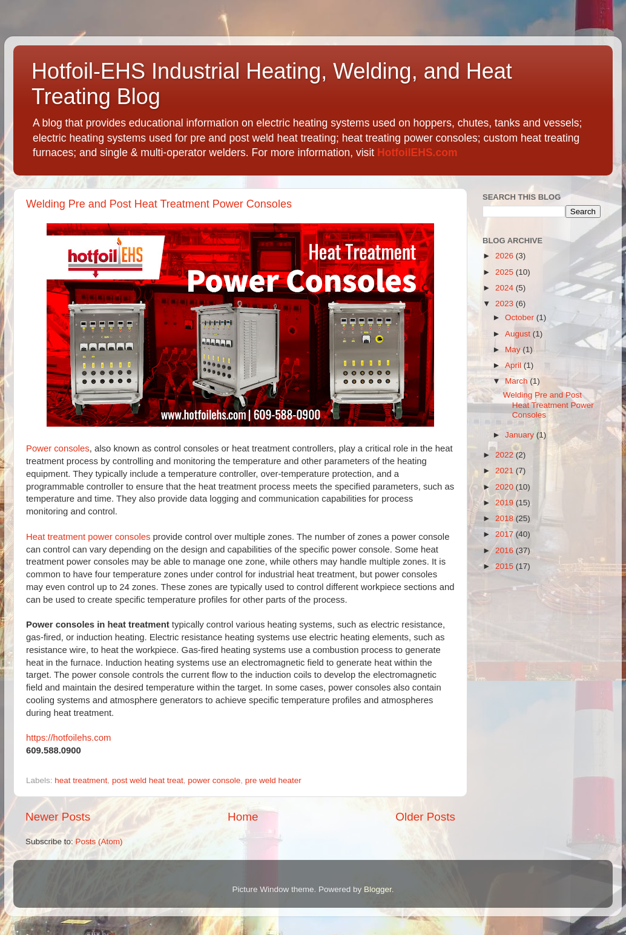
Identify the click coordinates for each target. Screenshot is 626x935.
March (517, 380)
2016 (505, 550)
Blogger (378, 889)
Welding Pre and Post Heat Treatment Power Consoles (159, 204)
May (513, 349)
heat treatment (80, 780)
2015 (505, 566)
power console (214, 780)
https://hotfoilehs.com (68, 738)
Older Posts (425, 816)
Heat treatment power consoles (88, 537)
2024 (505, 287)
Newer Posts (57, 816)
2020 (505, 486)
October (520, 317)
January (520, 434)
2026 (505, 255)
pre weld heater (273, 780)
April (514, 365)
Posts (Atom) (99, 841)
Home (243, 816)
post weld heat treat (147, 780)
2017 (505, 534)
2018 (505, 518)
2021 (505, 470)
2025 (505, 272)
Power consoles (58, 448)
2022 (505, 454)
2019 (505, 502)
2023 (505, 303)
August (519, 333)
